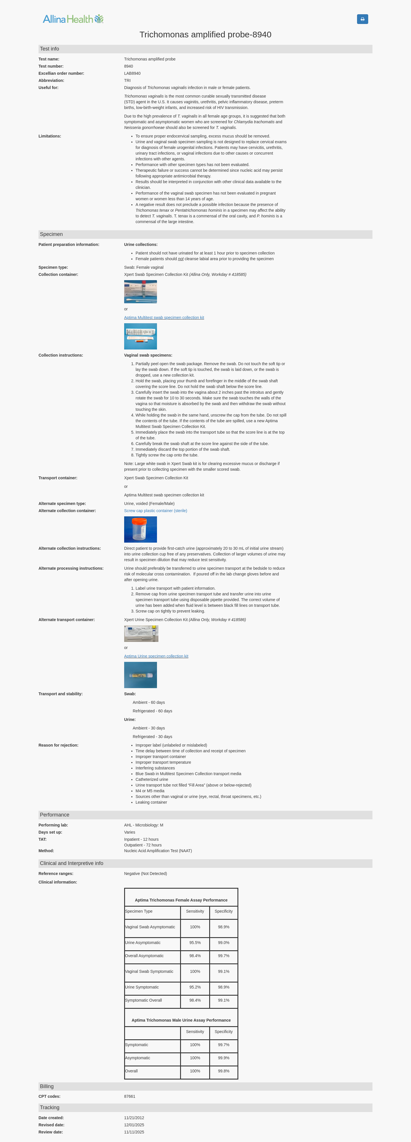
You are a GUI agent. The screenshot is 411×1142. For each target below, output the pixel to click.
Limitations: (50, 136)
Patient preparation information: (69, 244)
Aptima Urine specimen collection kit (156, 656)
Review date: (51, 1132)
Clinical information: (58, 882)
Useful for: (49, 87)
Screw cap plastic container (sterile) (155, 510)
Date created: (51, 1117)
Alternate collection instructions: (70, 548)
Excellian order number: (61, 73)
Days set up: (50, 832)
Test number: (51, 66)
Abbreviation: (51, 80)
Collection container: (58, 274)
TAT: (43, 839)
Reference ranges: (56, 873)
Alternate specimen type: (62, 503)
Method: (46, 850)
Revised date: (52, 1125)
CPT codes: (50, 1096)
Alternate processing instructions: (71, 568)
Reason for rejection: (58, 745)
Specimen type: (53, 267)
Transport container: (58, 478)
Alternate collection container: (67, 510)
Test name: (49, 59)
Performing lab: (53, 825)
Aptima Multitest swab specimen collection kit (164, 317)
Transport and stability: (61, 694)
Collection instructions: (61, 355)
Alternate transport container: (67, 619)
